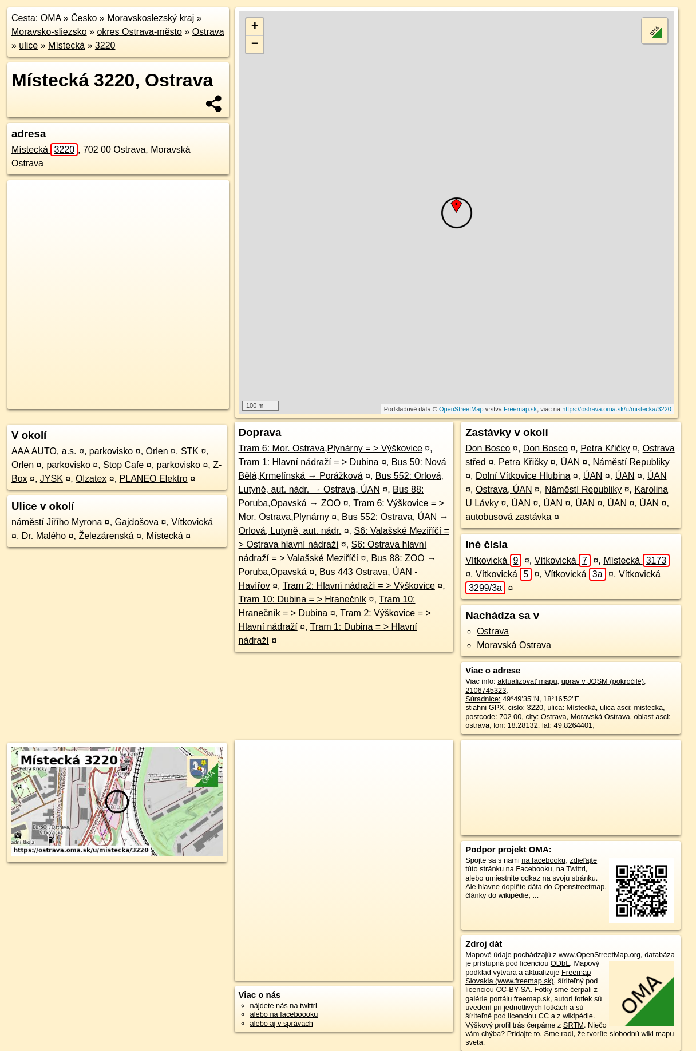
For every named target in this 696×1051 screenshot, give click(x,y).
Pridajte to (523, 1033)
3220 (105, 45)
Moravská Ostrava (514, 645)
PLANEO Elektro (154, 478)
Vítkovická (192, 522)
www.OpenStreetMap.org (599, 954)
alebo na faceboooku (284, 1014)
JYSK (51, 478)
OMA (51, 18)
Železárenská (105, 536)
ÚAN (570, 462)
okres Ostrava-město (139, 32)
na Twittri (571, 868)
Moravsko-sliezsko (49, 32)
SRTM (573, 1025)
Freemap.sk (520, 409)
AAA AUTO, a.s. (44, 451)
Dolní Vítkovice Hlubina (523, 476)
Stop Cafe (123, 465)
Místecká (66, 45)
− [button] (255, 44)
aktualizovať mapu (527, 681)
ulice (28, 45)
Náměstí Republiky (631, 462)
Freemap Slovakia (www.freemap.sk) (528, 976)
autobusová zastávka (508, 517)
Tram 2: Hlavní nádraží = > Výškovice (359, 585)
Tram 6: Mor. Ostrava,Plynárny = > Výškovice (330, 448)
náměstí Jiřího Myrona (56, 522)
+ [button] (255, 26)
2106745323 (485, 690)
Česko (84, 18)
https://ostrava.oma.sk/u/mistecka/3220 (616, 409)
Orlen (157, 451)
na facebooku (543, 860)
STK (190, 451)
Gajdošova (137, 522)
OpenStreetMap (461, 409)
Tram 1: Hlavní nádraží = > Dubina (309, 462)
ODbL (560, 963)
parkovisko (111, 451)
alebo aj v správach (281, 1023)
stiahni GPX (484, 707)
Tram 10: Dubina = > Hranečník (303, 599)
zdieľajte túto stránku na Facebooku (531, 864)
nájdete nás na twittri (283, 1005)
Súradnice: (482, 699)
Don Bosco (487, 448)
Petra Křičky (605, 448)
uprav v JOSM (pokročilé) (602, 681)
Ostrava (208, 32)
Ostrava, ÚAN (504, 489)
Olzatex (91, 478)
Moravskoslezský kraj (150, 18)
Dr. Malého (44, 536)
